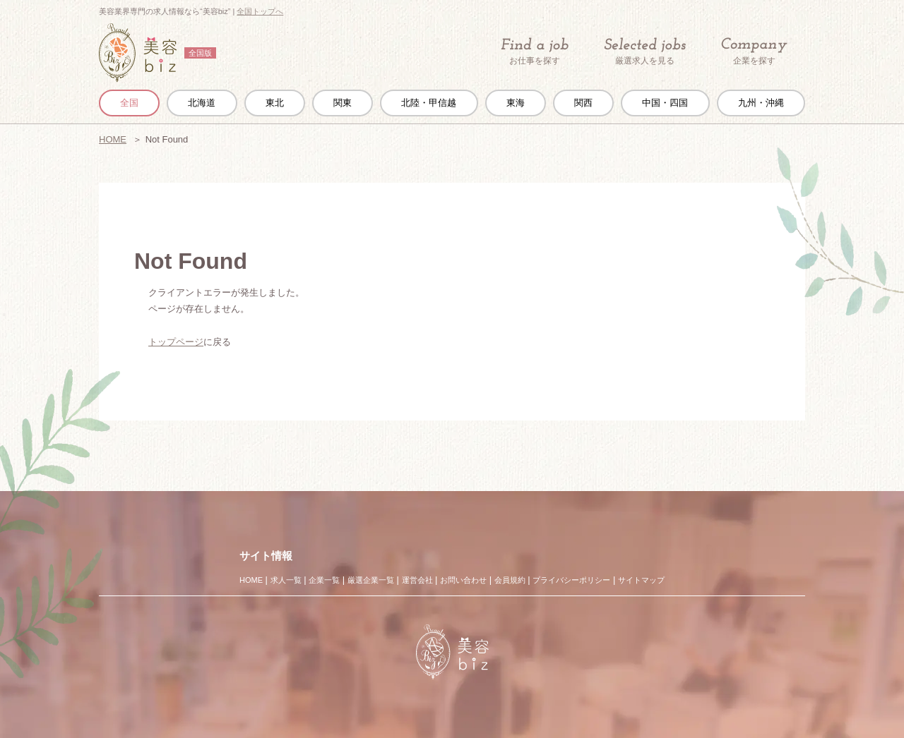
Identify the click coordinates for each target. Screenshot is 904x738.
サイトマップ (641, 580)
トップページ (175, 342)
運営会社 (417, 580)
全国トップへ (260, 11)
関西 (583, 102)
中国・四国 (665, 102)
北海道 (201, 102)
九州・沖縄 (761, 102)
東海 (515, 102)
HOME (112, 139)
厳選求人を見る (645, 51)
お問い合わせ (463, 580)
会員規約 (509, 580)
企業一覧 (324, 580)
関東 (342, 102)
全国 (129, 102)
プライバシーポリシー (571, 580)
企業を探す (754, 51)
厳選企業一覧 (370, 580)
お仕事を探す (535, 51)
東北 (275, 102)
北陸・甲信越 (428, 102)
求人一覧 (286, 580)
